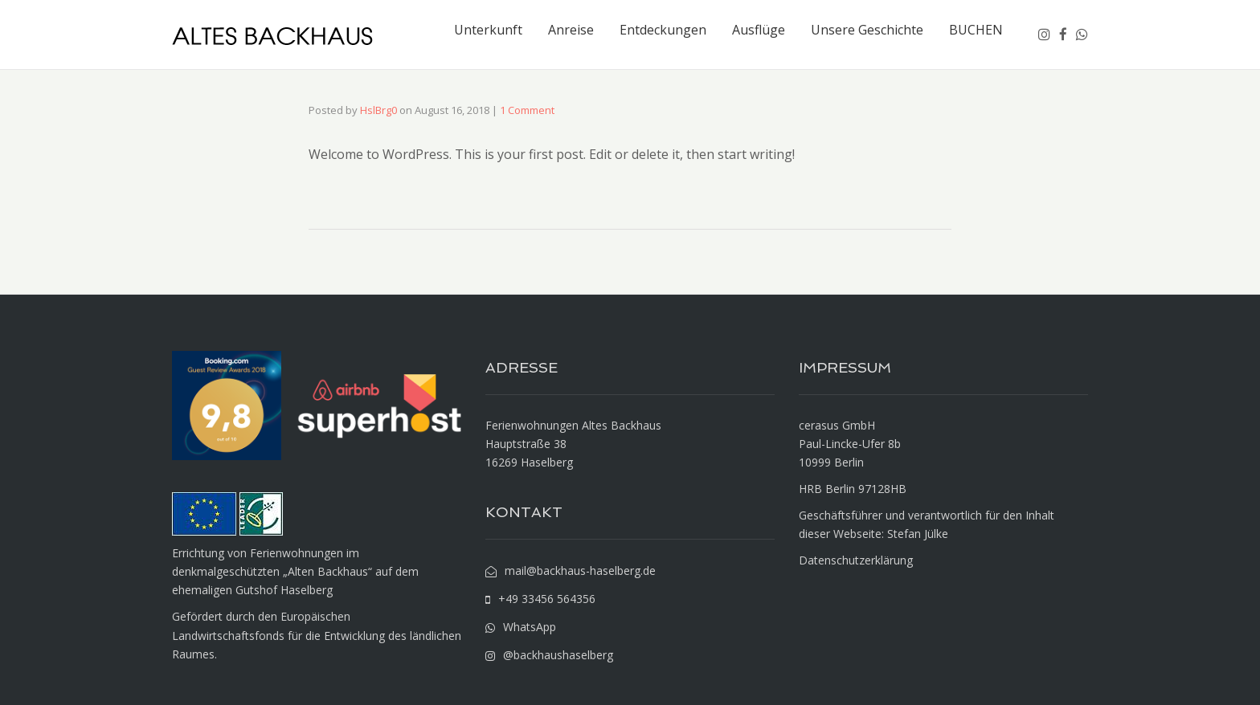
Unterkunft (488, 30)
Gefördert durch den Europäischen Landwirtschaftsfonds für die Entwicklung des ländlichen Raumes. (316, 635)
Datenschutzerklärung (856, 560)
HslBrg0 (378, 110)
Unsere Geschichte (867, 30)
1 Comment (527, 110)
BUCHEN (976, 30)
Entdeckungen (663, 30)
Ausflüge (758, 30)
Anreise (571, 30)
